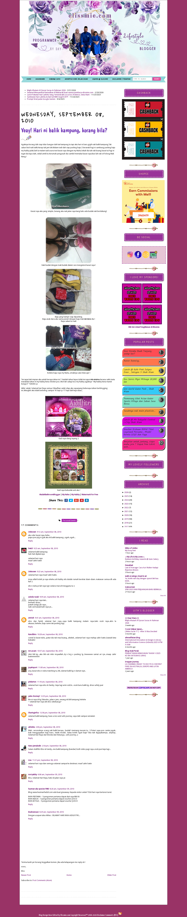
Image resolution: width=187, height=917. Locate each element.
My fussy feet (130, 550)
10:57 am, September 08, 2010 (50, 651)
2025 (126, 496)
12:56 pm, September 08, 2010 (52, 713)
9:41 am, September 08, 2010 (47, 618)
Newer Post (26, 875)
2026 (126, 492)
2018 (126, 523)
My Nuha (65, 494)
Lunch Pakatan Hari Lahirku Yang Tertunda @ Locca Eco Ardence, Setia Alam (58, 95)
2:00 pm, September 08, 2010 (48, 727)
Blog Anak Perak (132, 651)
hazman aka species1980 (38, 789)
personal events (69, 520)
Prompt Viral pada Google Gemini (41, 99)
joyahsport (32, 667)
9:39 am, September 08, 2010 (52, 597)
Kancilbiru (32, 634)
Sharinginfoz (33, 713)
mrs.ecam (32, 651)
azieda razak (33, 597)
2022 (126, 507)
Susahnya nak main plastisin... (139, 411)
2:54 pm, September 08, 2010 (54, 746)
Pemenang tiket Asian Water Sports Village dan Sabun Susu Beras (139, 401)
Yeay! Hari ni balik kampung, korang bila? (64, 133)
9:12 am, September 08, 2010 (49, 532)
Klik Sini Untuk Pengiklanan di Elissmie (143, 327)
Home (69, 875)
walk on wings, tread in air (136, 576)
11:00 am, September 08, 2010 (50, 667)
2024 (126, 500)
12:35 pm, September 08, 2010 (53, 696)
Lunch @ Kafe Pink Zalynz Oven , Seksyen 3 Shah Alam (139, 371)
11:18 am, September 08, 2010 (49, 682)
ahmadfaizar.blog (132, 637)
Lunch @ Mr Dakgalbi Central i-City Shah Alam (139, 421)
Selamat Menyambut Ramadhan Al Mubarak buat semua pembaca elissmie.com (60, 92)
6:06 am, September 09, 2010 (50, 774)
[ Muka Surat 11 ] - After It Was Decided (141, 631)
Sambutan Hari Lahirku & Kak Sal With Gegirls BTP (47, 97)
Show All (163, 595)
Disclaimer (101, 915)
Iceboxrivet (130, 587)
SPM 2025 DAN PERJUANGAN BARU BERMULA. (143, 589)
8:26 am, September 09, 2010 (62, 789)
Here (51, 915)
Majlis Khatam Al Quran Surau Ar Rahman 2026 (46, 90)
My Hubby (75, 494)
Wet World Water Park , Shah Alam (139, 390)
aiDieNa (31, 727)
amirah (31, 618)
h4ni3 (30, 548)
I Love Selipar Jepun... (134, 629)
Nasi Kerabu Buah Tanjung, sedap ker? (138, 352)
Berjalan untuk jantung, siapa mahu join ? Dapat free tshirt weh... (139, 444)
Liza (29, 760)
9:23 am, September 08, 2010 (46, 548)
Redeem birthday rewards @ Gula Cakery (142, 559)
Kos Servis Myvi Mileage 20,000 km (140, 380)
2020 (126, 515)
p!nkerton (32, 682)
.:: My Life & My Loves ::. (134, 557)
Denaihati (129, 565)
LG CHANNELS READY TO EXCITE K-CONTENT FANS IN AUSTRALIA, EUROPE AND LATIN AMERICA (143, 666)
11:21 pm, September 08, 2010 (45, 760)
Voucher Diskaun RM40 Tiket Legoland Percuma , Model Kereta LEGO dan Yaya (139, 432)
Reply (30, 541)
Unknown (32, 532)
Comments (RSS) (111, 915)
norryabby (32, 774)
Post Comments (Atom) (42, 880)
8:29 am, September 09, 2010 (51, 812)
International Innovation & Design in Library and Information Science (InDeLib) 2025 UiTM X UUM (143, 642)
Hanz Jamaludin (34, 746)
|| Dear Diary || (132, 618)
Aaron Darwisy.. (132, 361)
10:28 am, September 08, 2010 (50, 634)
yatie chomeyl (34, 696)
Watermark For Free (90, 494)
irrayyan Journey (132, 662)
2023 (126, 504)
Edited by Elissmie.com (61, 915)
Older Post (111, 875)
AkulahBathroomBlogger (49, 494)
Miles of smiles (131, 548)
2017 (126, 526)
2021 (126, 511)
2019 (126, 519)
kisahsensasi (33, 812)
